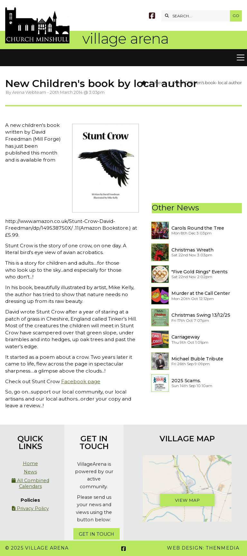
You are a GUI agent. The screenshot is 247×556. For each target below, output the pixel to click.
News (160, 82)
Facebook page (80, 381)
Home (30, 463)
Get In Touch (96, 534)
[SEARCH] (197, 16)
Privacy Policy (30, 508)
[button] (123, 57)
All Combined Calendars (30, 483)
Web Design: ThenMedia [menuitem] (203, 548)
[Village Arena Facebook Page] (152, 16)
